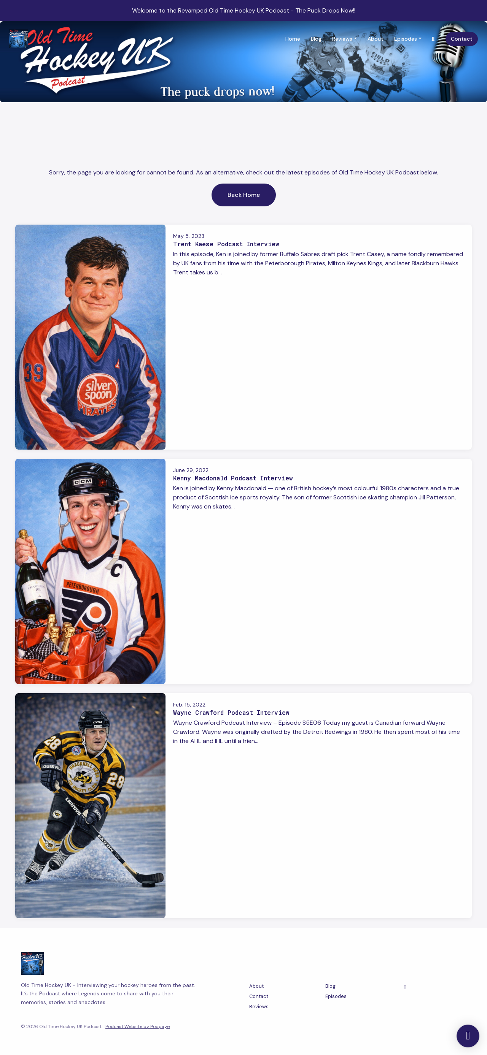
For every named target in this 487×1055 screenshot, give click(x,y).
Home (292, 38)
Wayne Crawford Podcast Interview (231, 712)
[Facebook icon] (405, 987)
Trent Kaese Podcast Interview (226, 244)
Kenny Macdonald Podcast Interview (233, 478)
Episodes (405, 38)
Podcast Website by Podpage (137, 1026)
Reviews (342, 38)
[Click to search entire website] (433, 39)
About (376, 38)
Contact (462, 38)
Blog (316, 38)
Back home (244, 195)
